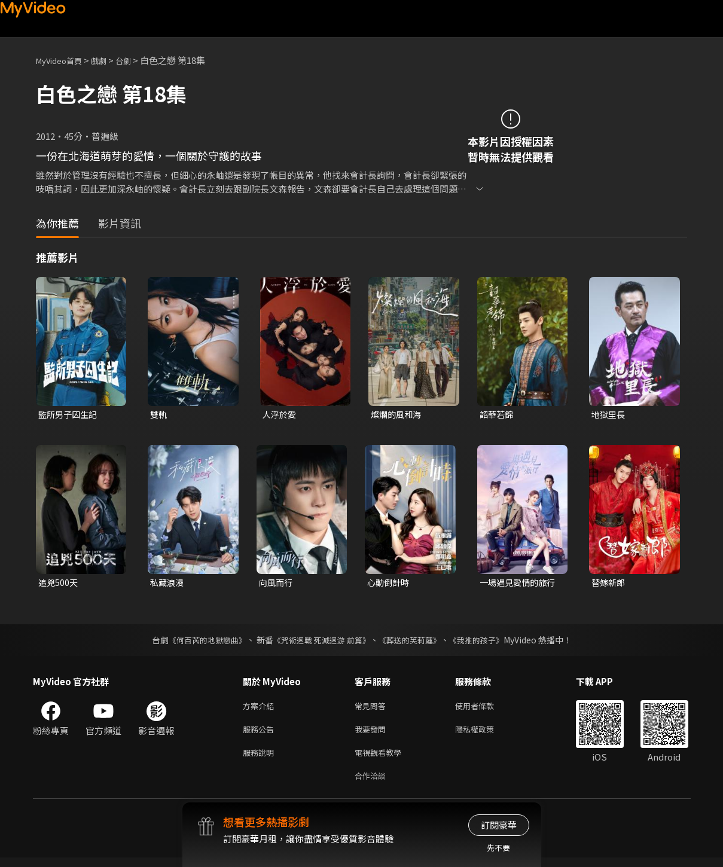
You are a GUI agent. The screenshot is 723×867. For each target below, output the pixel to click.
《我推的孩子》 (485, 642)
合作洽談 (373, 784)
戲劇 (108, 60)
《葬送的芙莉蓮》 (413, 642)
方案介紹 (261, 709)
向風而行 (277, 584)
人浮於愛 (280, 414)
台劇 (135, 60)
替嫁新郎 (609, 584)
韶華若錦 (497, 414)
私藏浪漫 (168, 584)
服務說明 (261, 759)
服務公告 (261, 734)
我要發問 (373, 734)
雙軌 (159, 414)
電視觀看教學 (381, 759)
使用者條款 (484, 709)
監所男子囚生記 (69, 414)
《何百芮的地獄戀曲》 (199, 642)
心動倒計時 (389, 584)
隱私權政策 (484, 734)
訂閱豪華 (499, 825)
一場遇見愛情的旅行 (520, 584)
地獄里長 (609, 414)
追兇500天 (59, 584)
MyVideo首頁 (63, 60)
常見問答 (373, 709)
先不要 (498, 847)
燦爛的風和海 (398, 414)
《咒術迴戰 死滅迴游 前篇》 (320, 642)
